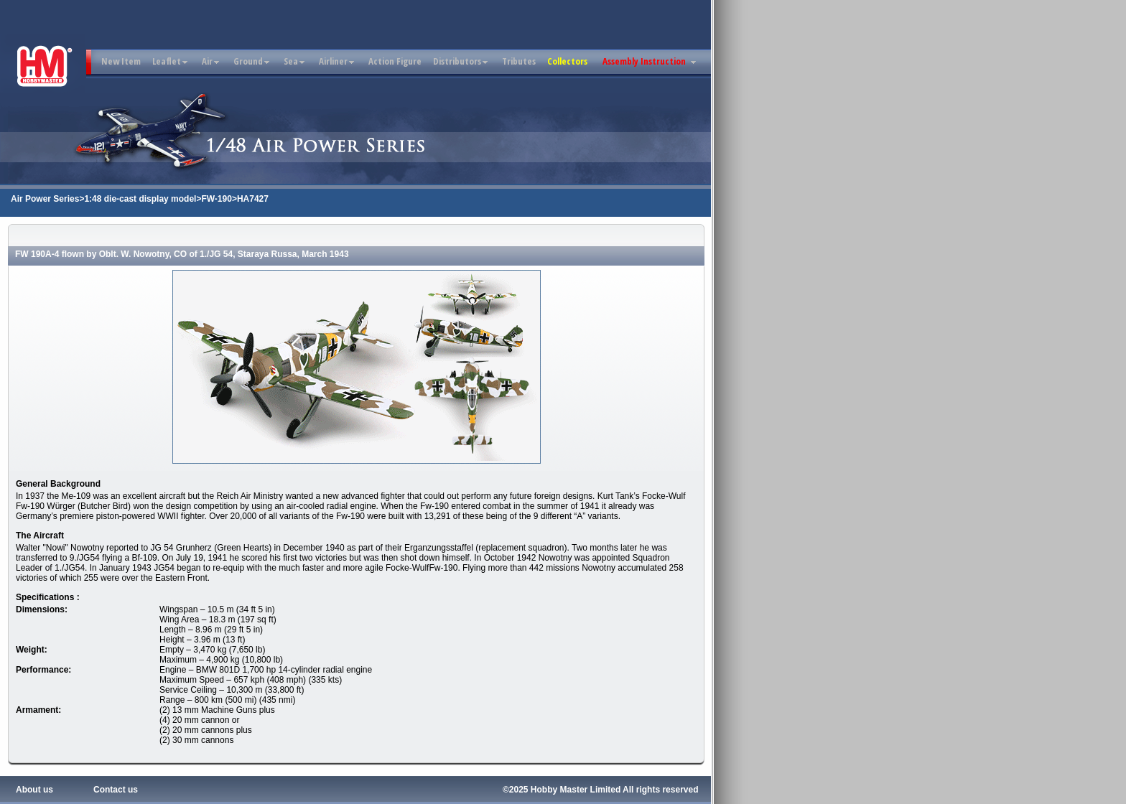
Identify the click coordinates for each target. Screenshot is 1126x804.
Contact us (115, 790)
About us (34, 790)
